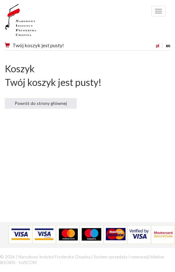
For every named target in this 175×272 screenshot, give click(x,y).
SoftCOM (28, 262)
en (168, 45)
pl (157, 45)
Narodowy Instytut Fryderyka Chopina (32, 22)
